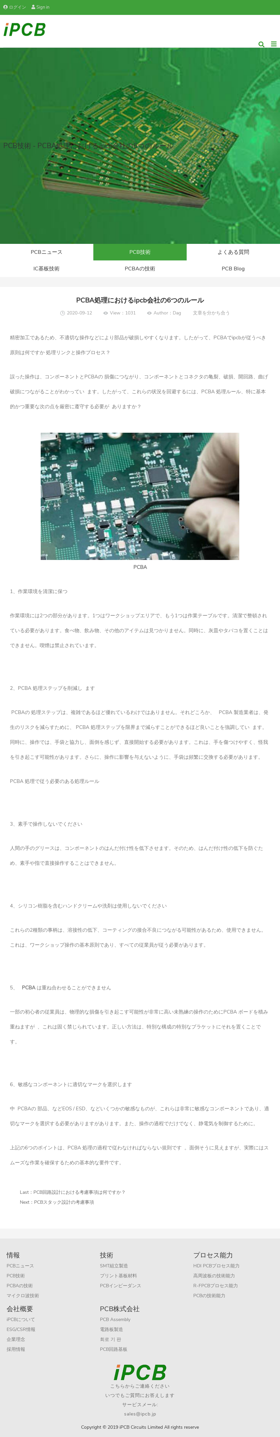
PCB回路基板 (113, 1349)
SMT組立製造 (114, 1266)
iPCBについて (21, 1319)
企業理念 (16, 1339)
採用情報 (16, 1349)
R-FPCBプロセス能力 (215, 1286)
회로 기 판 (110, 1339)
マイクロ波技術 (23, 1296)
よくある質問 (233, 252)
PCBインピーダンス (120, 1286)
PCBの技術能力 (209, 1296)
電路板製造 (111, 1329)
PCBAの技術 (140, 268)
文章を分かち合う (211, 313)
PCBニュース (47, 252)
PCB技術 (140, 252)
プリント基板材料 (118, 1276)
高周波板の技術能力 (214, 1276)
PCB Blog (233, 268)
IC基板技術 (46, 268)
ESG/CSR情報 (21, 1329)
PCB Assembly (115, 1319)
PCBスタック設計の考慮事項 (64, 1202)
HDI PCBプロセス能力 (216, 1266)
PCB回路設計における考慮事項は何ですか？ (79, 1192)
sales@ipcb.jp (140, 1414)
